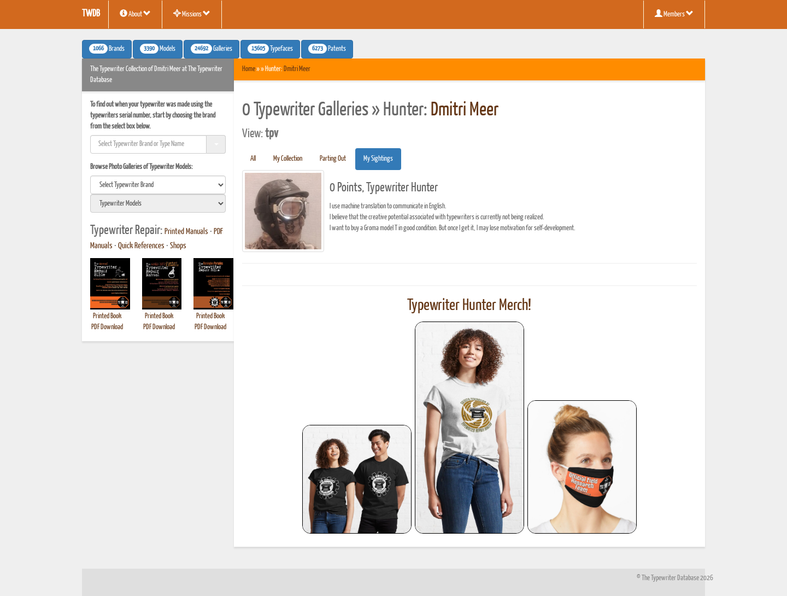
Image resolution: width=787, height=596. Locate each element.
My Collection (287, 158)
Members (674, 13)
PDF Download (107, 327)
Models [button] (157, 49)
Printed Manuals (186, 232)
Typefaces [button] (270, 49)
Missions (191, 13)
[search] (158, 185)
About (135, 13)
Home (248, 69)
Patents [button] (327, 49)
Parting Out (333, 158)
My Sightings (378, 158)
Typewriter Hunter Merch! (469, 305)
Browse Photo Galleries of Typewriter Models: (141, 167)
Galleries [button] (211, 49)
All (253, 158)
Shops (178, 246)
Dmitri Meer (297, 69)
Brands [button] (107, 49)
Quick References (141, 246)
